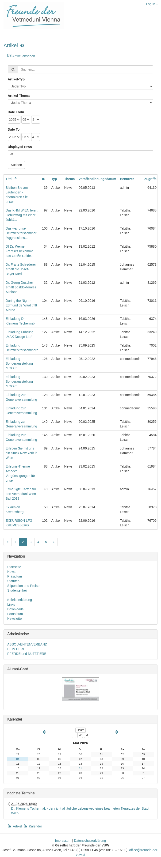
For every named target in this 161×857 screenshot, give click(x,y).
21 (80, 768)
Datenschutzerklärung (90, 840)
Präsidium (14, 576)
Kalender (32, 826)
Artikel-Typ (16, 79)
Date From (16, 112)
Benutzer (127, 179)
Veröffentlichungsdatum (97, 179)
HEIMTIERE (16, 649)
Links (11, 604)
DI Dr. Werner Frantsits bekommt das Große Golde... (20, 251)
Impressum (63, 840)
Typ (54, 179)
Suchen (16, 165)
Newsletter (15, 618)
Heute (80, 730)
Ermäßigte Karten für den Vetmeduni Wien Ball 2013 (21, 493)
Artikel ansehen (21, 56)
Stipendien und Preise (23, 586)
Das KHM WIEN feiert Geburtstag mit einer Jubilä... (21, 215)
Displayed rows (20, 147)
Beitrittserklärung (19, 600)
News (11, 572)
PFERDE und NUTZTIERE (26, 654)
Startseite (14, 567)
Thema (69, 179)
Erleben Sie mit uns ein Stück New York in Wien (21, 453)
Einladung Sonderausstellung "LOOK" (19, 363)
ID (43, 179)
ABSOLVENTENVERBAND (27, 644)
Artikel (11, 45)
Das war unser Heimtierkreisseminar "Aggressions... (21, 233)
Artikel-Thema (19, 96)
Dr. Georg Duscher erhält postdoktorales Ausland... (21, 287)
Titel (12, 179)
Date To (13, 129)
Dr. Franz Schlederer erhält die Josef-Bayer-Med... (21, 269)
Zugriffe (150, 179)
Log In (152, 4)
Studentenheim (18, 590)
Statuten (13, 581)
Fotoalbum (15, 614)
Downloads (15, 609)
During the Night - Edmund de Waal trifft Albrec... (21, 305)
